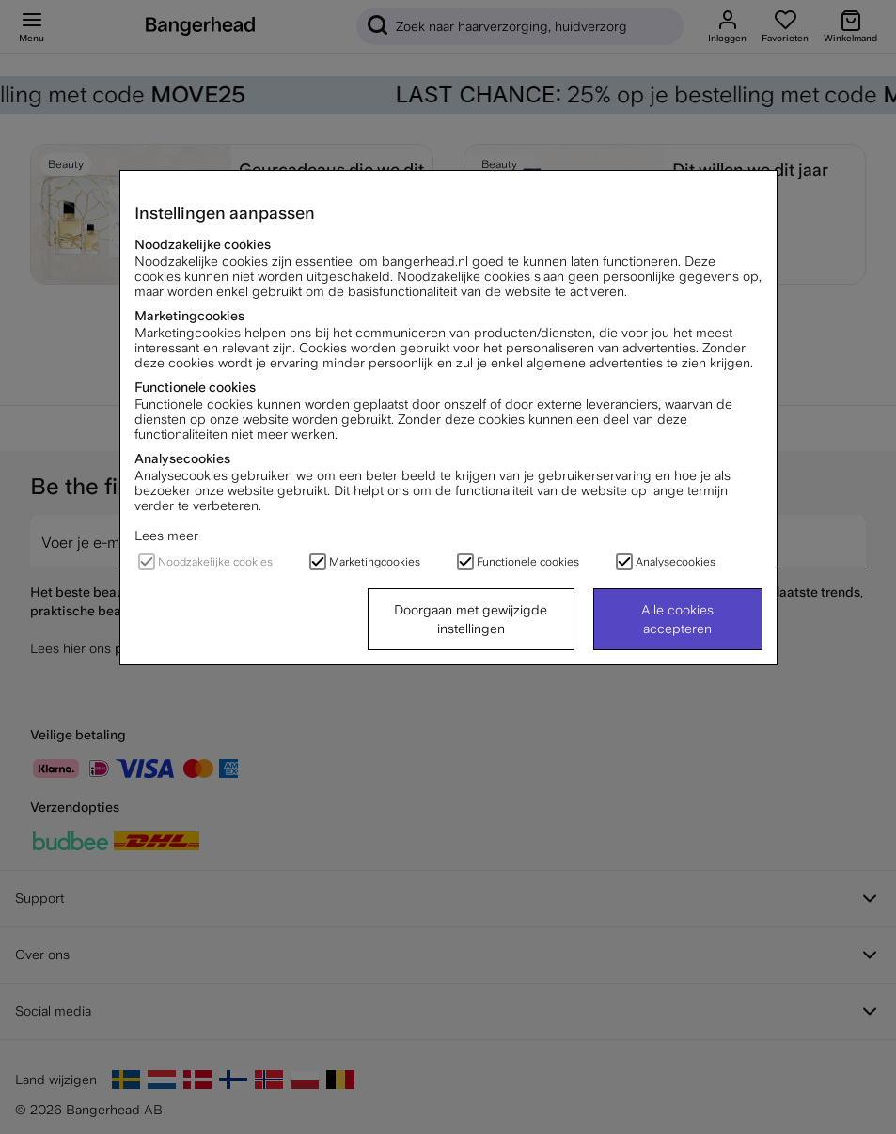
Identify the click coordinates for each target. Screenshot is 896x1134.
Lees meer (166, 535)
